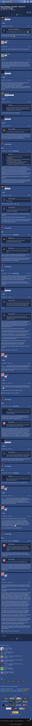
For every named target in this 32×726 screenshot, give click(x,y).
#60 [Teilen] (28, 582)
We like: (15, 696)
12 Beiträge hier (8, 80)
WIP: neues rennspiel (8, 667)
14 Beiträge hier (9, 363)
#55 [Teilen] (28, 448)
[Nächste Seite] (20, 15)
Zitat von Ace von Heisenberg (13, 29)
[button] (30, 12)
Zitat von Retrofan (11, 198)
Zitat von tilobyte (11, 422)
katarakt (2, 691)
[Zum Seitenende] (30, 719)
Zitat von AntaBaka (11, 129)
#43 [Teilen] (28, 59)
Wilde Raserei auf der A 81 (9, 671)
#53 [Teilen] (28, 383)
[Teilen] (28, 12)
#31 (20, 518)
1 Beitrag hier (8, 101)
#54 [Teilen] (28, 406)
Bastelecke (6, 650)
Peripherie (5, 658)
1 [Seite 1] (13, 14)
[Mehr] (30, 26)
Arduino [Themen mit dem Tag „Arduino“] (23, 681)
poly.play (2, 690)
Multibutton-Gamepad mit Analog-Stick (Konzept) (13, 663)
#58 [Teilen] (28, 516)
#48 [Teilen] (28, 195)
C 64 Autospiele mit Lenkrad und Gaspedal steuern (13, 659)
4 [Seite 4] (18, 14)
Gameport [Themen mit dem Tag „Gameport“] (13, 681)
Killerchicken (6, 649)
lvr (10, 688)
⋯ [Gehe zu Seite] (15, 14)
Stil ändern (29, 720)
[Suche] (24, 1)
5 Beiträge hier (9, 195)
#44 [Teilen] (28, 80)
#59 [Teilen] (28, 540)
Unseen (13, 690)
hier (4, 254)
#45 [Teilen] (28, 101)
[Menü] (30, 1)
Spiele (5, 654)
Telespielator (6, 657)
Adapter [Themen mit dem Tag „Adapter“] (18, 681)
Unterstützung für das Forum (15, 714)
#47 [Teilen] (28, 150)
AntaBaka (19, 691)
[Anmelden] (27, 1)
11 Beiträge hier (9, 234)
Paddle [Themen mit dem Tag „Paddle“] (8, 681)
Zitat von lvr (10, 105)
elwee (20, 688)
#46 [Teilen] (28, 125)
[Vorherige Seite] (12, 15)
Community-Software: (16, 724)
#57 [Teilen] (28, 495)
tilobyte (2, 688)
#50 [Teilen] (28, 273)
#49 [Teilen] (28, 234)
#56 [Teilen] (28, 472)
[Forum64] (13, 1)
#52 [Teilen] (28, 363)
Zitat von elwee (11, 248)
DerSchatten (12, 691)
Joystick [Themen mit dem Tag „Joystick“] (3, 681)
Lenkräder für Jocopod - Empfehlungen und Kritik (13, 655)
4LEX (24, 691)
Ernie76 (5, 653)
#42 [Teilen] (28, 46)
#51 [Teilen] (28, 297)
